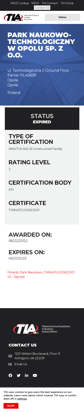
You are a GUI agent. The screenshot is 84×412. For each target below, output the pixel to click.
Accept (11, 406)
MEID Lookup (20, 3)
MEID (35, 3)
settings (22, 399)
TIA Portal (67, 3)
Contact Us (42, 7)
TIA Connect (50, 3)
